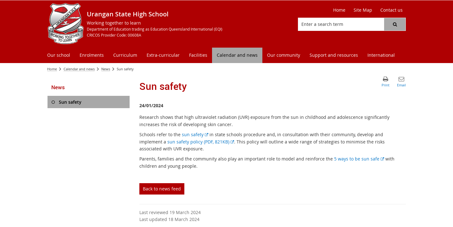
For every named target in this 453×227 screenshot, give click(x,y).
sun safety (195, 134)
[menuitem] (58, 55)
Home (52, 69)
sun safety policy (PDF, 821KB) (200, 142)
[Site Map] (362, 10)
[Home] (339, 10)
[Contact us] (391, 10)
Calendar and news (79, 69)
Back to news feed (162, 189)
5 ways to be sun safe (359, 159)
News (105, 69)
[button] (394, 24)
